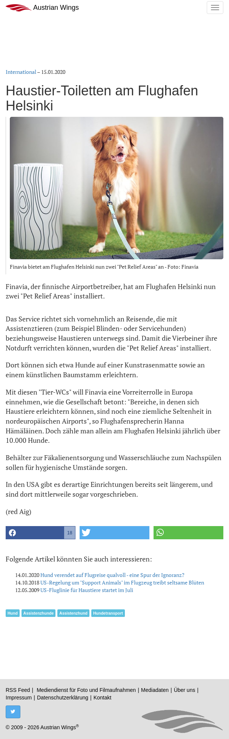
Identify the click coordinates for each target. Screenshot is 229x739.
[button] (40, 532)
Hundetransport (108, 613)
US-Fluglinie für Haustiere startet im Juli (86, 590)
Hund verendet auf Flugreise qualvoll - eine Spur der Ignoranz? (112, 574)
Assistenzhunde (38, 613)
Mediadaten (155, 690)
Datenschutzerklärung (62, 698)
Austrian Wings (42, 8)
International (21, 71)
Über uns (184, 690)
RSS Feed (18, 690)
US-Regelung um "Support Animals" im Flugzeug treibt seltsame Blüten (122, 582)
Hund (13, 613)
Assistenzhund (73, 613)
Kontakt (102, 698)
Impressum (19, 698)
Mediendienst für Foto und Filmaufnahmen (86, 690)
